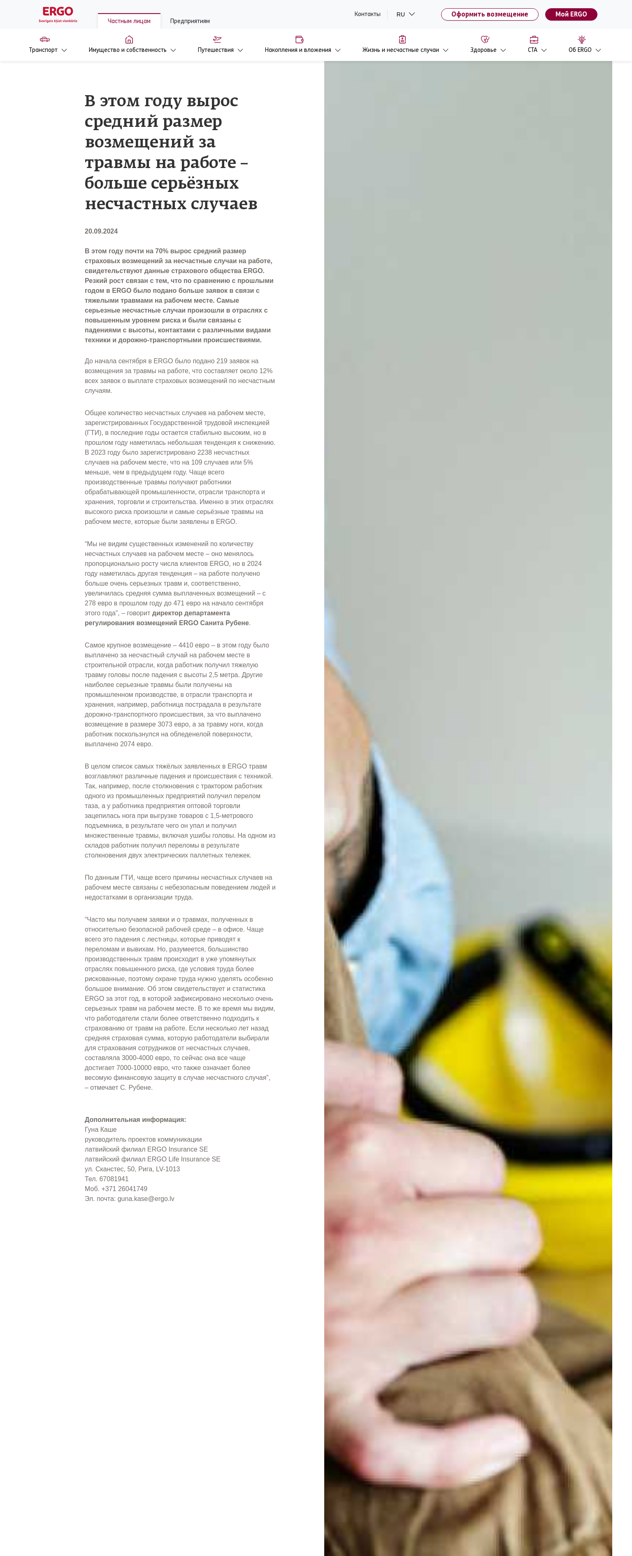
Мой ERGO (571, 14)
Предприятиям (190, 21)
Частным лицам (129, 21)
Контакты (368, 14)
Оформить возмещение (489, 14)
